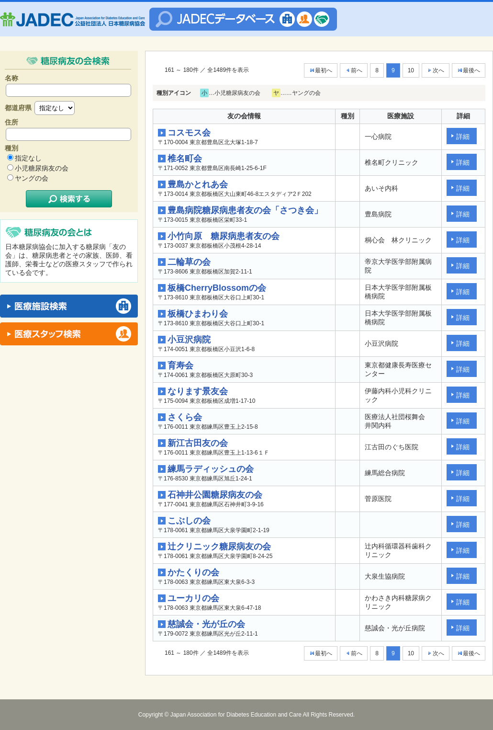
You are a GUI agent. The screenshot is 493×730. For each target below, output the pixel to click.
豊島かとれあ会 (198, 184)
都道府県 (18, 108)
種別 (11, 148)
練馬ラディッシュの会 (211, 469)
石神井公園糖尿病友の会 (215, 495)
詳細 (463, 136)
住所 (11, 122)
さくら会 (185, 417)
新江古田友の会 (198, 443)
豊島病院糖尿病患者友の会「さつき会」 (245, 210)
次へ (435, 70)
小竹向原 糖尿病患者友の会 (224, 236)
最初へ (320, 70)
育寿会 (180, 365)
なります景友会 (198, 391)
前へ (353, 70)
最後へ (468, 70)
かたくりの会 (193, 572)
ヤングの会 (31, 178)
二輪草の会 (189, 262)
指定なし (28, 158)
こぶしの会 (189, 520)
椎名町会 (185, 158)
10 (411, 70)
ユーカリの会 (193, 598)
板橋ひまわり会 (198, 314)
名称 (11, 78)
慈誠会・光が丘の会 (206, 624)
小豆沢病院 (189, 339)
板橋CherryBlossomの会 (217, 288)
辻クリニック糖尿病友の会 (219, 546)
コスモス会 (189, 132)
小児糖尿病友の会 (41, 168)
